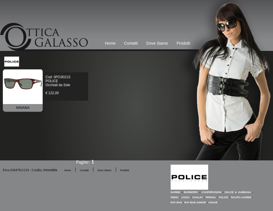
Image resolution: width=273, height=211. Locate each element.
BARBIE (176, 192)
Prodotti (183, 43)
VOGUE (213, 202)
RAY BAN (176, 202)
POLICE (223, 197)
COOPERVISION (211, 192)
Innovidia (50, 170)
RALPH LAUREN (241, 197)
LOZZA (185, 197)
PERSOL (211, 197)
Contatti (131, 43)
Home (110, 43)
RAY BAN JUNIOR (195, 202)
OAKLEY (197, 197)
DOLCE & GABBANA (238, 192)
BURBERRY (191, 192)
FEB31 (175, 197)
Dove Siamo (157, 43)
